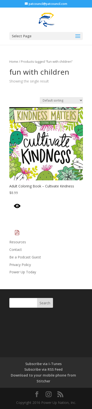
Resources (17, 242)
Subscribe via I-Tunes (43, 363)
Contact (15, 249)
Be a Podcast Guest (25, 257)
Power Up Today (22, 272)
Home (13, 61)
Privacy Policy (20, 264)
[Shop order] (61, 100)
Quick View (31, 206)
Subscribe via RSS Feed (43, 369)
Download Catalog (39, 233)
